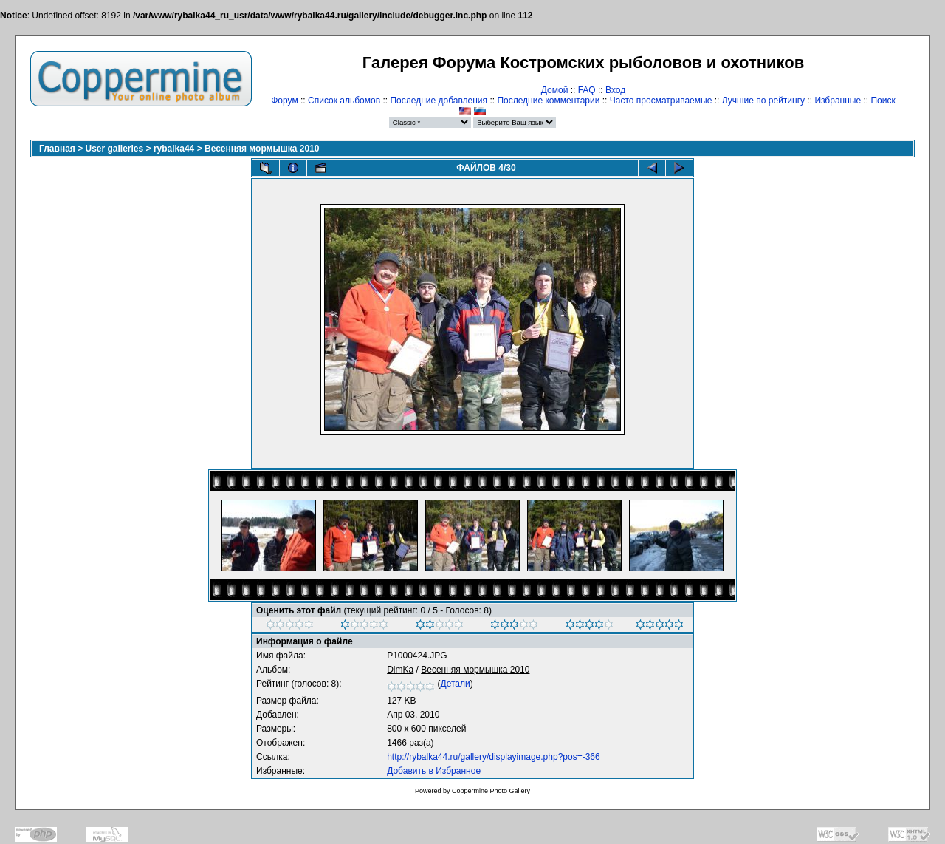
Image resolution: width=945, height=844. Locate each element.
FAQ (587, 90)
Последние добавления (438, 100)
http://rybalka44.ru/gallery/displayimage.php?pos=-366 (493, 757)
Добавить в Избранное (434, 771)
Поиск (882, 100)
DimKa (400, 669)
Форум (284, 100)
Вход (615, 90)
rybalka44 (174, 148)
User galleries (115, 148)
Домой (554, 90)
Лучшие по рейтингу (763, 100)
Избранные (837, 100)
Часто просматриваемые (661, 100)
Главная (57, 148)
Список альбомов (344, 100)
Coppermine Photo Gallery (491, 790)
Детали (455, 683)
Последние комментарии (548, 100)
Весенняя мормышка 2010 (262, 148)
